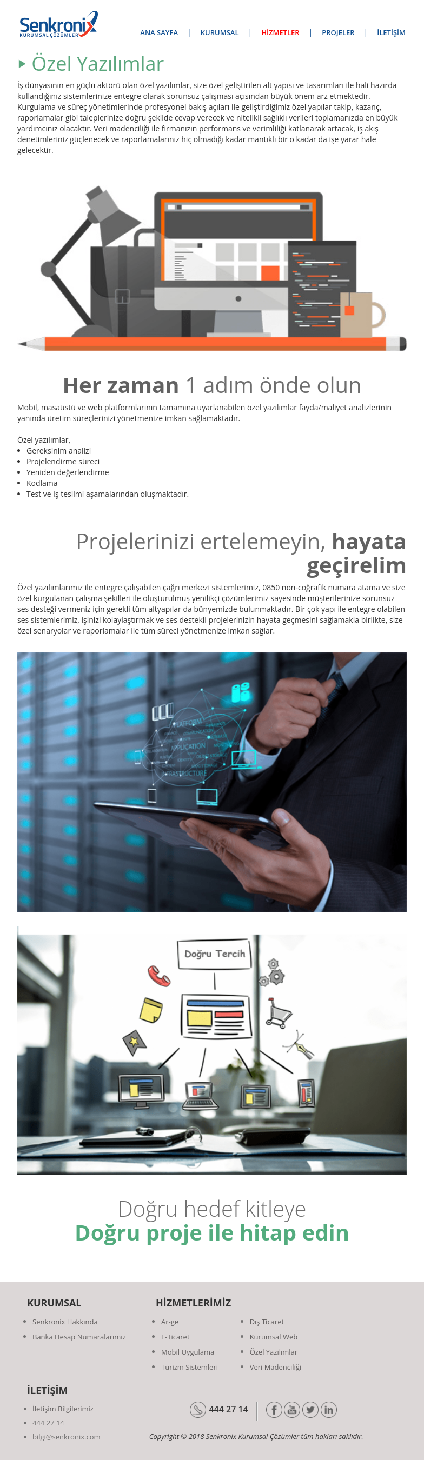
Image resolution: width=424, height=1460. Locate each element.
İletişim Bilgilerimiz (63, 1409)
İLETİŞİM (391, 32)
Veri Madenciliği (276, 1367)
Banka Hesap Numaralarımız (79, 1337)
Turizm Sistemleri (189, 1367)
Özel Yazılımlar (273, 1352)
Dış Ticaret (267, 1321)
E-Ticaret (175, 1337)
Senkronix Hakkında (65, 1321)
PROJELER (338, 32)
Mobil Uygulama (187, 1352)
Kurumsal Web (274, 1337)
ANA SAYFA (159, 32)
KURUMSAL (220, 32)
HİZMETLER (280, 32)
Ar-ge (169, 1321)
